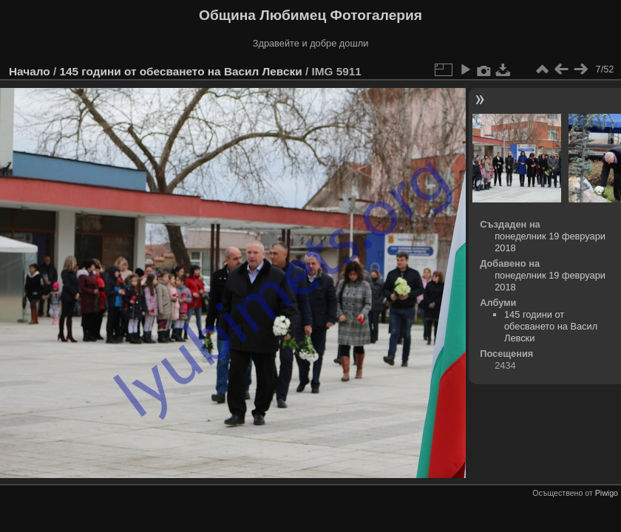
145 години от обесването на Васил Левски (180, 71)
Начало (29, 71)
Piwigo (606, 492)
